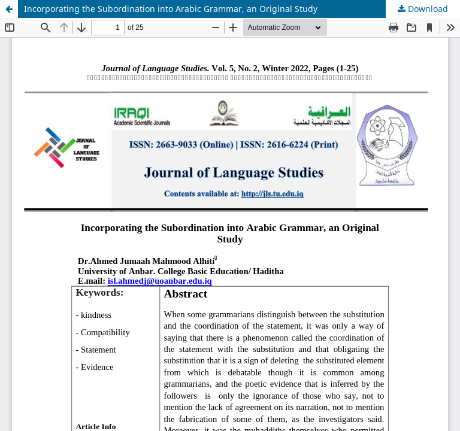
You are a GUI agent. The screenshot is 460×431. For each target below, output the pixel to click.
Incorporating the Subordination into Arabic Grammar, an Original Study (170, 8)
